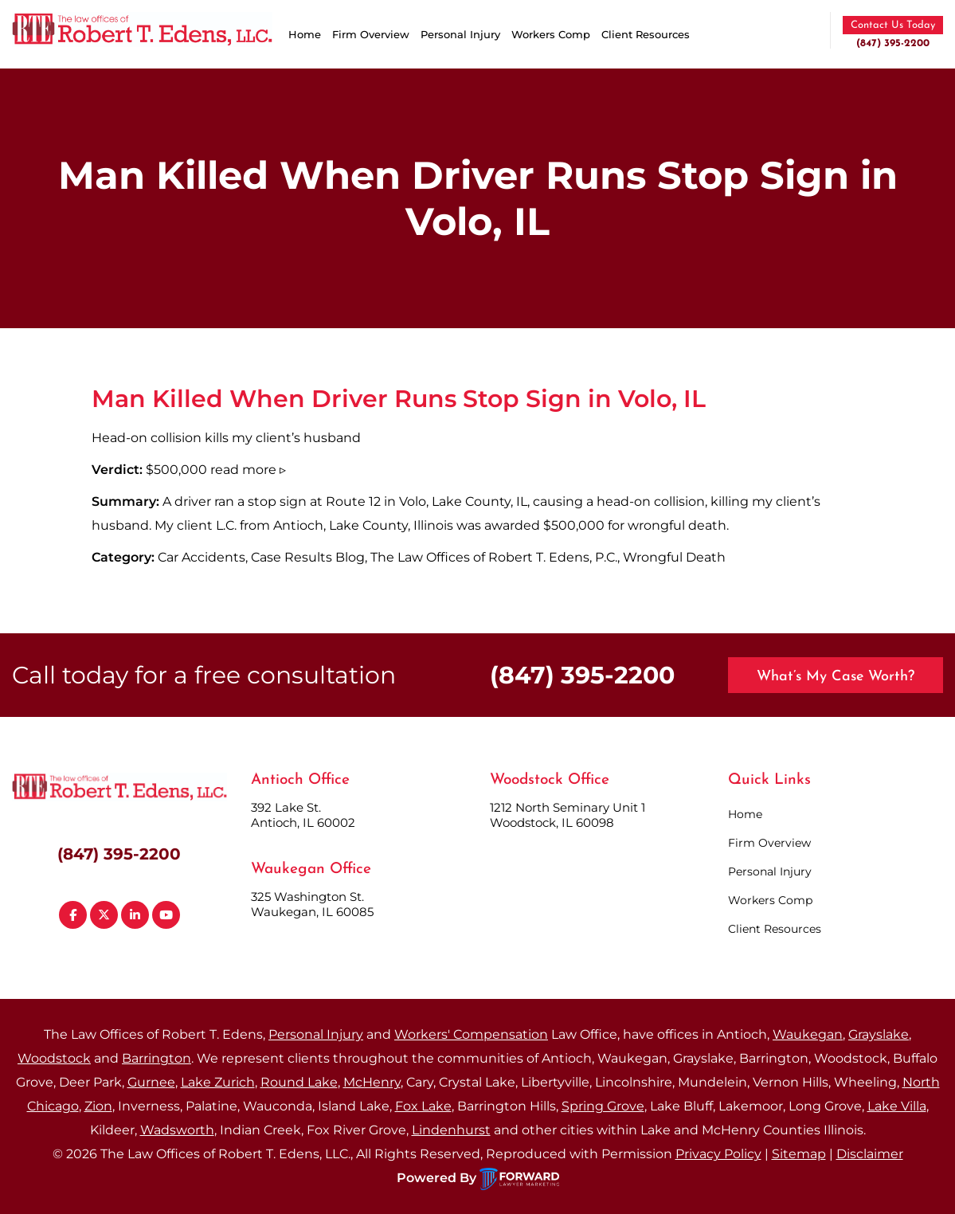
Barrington (156, 1058)
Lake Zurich (218, 1082)
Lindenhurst (451, 1130)
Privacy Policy (718, 1153)
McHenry (372, 1082)
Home (304, 34)
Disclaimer (869, 1153)
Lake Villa (896, 1106)
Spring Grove (603, 1106)
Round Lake (299, 1082)
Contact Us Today (893, 25)
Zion (98, 1106)
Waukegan (808, 1034)
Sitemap (799, 1153)
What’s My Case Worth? (835, 676)
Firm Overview (370, 34)
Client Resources (645, 34)
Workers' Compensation (471, 1034)
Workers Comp (550, 34)
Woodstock (54, 1058)
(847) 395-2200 (893, 43)
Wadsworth (177, 1130)
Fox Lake (423, 1106)
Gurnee (151, 1082)
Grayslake (878, 1034)
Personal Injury (460, 34)
